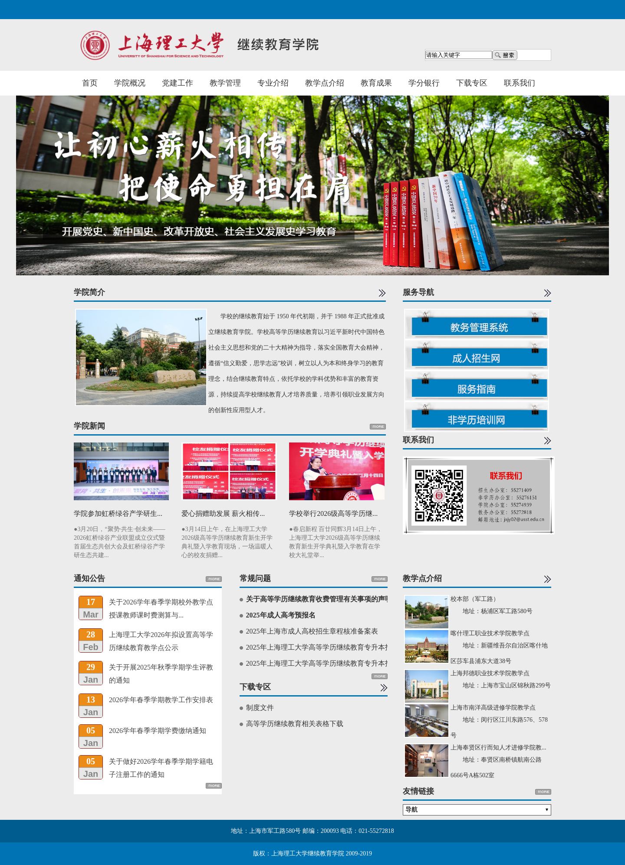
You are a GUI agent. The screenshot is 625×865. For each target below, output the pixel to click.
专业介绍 (273, 83)
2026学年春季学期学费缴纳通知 (157, 730)
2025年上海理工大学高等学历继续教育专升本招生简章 (329, 663)
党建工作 (177, 83)
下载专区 (471, 83)
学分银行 (424, 83)
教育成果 (376, 83)
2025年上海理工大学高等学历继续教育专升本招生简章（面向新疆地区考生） (364, 647)
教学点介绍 (324, 83)
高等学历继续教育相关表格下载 (294, 723)
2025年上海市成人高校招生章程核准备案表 (312, 631)
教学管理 (225, 83)
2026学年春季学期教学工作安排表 (161, 699)
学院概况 (129, 83)
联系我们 (519, 83)
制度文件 (260, 707)
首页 (90, 83)
